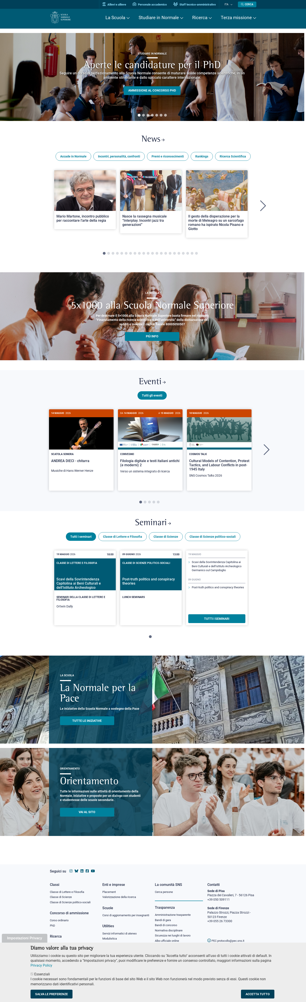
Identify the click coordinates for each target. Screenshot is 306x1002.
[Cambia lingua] (232, 4)
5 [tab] (156, 115)
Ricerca (199, 17)
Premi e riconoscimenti (168, 158)
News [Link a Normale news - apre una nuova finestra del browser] (153, 140)
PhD (53, 922)
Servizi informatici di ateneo (121, 934)
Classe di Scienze (166, 541)
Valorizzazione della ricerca (120, 893)
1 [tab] (139, 115)
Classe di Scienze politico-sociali (213, 541)
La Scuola (115, 17)
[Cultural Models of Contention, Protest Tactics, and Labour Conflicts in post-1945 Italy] (219, 449)
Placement (109, 887)
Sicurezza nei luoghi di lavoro (174, 932)
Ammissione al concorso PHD (152, 90)
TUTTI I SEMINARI (216, 623)
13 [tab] (157, 255)
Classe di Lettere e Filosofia (122, 541)
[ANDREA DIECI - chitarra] (81, 447)
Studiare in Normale (159, 17)
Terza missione (236, 17)
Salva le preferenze (51, 994)
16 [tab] (170, 255)
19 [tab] (183, 255)
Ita (228, 4)
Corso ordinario (60, 917)
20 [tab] (187, 255)
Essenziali (42, 974)
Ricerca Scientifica (233, 158)
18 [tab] (179, 255)
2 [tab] (143, 115)
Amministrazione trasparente (175, 911)
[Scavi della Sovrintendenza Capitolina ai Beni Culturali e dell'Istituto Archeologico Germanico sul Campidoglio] (85, 593)
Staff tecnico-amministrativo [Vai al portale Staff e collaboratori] (198, 4)
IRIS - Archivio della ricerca (67, 940)
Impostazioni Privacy (24, 938)
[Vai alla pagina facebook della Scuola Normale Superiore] (87, 867)
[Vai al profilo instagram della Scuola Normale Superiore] (70, 867)
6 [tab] (161, 115)
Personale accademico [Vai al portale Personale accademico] (154, 4)
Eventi (152, 384)
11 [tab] (148, 255)
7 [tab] (165, 115)
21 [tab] (192, 255)
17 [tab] (174, 255)
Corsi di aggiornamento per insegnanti (120, 914)
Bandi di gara (164, 916)
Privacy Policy (41, 965)
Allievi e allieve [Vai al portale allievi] (118, 4)
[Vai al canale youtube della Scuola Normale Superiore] (93, 867)
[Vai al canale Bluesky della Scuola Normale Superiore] (76, 867)
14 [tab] (161, 255)
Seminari (153, 527)
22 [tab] (196, 255)
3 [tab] (148, 115)
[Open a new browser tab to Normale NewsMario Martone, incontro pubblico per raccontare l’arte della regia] (85, 201)
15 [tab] (165, 255)
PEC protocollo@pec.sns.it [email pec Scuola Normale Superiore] (227, 936)
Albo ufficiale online (168, 938)
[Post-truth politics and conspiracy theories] (151, 589)
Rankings (201, 158)
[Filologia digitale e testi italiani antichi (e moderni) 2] (150, 447)
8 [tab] (135, 255)
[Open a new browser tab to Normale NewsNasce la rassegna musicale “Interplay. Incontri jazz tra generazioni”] (151, 203)
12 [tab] (152, 255)
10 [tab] (143, 255)
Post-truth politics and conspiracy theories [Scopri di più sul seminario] (215, 600)
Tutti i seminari (81, 541)
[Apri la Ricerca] (247, 4)
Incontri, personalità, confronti (119, 158)
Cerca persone (164, 887)
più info (152, 338)
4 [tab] (152, 115)
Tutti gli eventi (152, 398)
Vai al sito (87, 817)
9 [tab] (139, 255)
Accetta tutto (258, 994)
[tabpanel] (152, 77)
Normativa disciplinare (170, 927)
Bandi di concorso (167, 921)
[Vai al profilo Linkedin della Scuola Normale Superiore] (81, 867)
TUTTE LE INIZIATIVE (87, 726)
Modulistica (110, 939)
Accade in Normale (73, 158)
